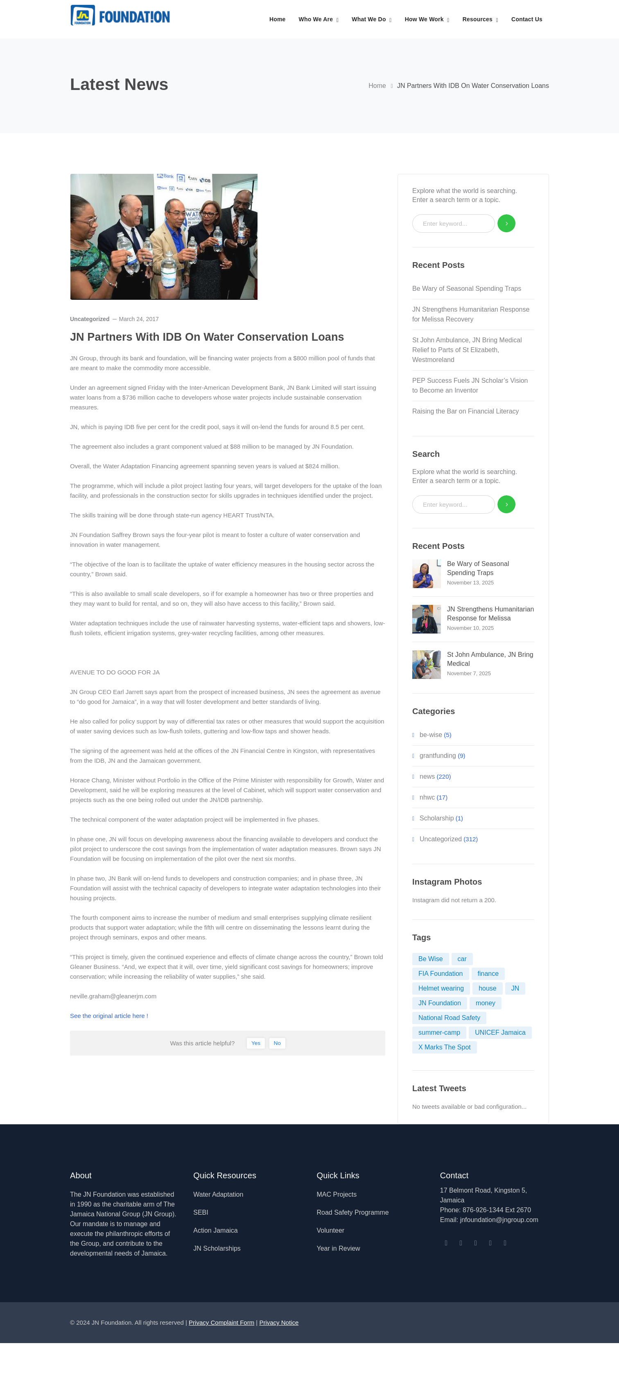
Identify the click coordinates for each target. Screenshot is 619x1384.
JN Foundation (439, 1003)
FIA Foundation (440, 973)
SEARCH (506, 223)
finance (488, 973)
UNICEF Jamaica (500, 1032)
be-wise (431, 734)
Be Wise (430, 958)
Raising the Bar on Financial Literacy (467, 411)
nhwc (427, 797)
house (488, 988)
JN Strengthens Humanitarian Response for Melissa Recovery (470, 314)
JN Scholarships (217, 1248)
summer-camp (439, 1032)
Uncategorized (89, 319)
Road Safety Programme (353, 1212)
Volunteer (331, 1230)
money (485, 1003)
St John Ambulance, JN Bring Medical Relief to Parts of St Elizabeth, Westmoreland (467, 350)
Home (377, 85)
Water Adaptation (218, 1194)
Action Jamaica (215, 1230)
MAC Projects (337, 1194)
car (462, 958)
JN (515, 988)
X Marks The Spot (444, 1047)
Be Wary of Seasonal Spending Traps (466, 288)
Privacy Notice (278, 1322)
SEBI (200, 1212)
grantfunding (438, 755)
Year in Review (338, 1248)
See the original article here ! (109, 1015)
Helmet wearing (441, 988)
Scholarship (437, 818)
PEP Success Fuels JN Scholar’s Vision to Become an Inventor (470, 385)
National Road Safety (449, 1017)
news (427, 776)
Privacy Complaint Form (221, 1322)
